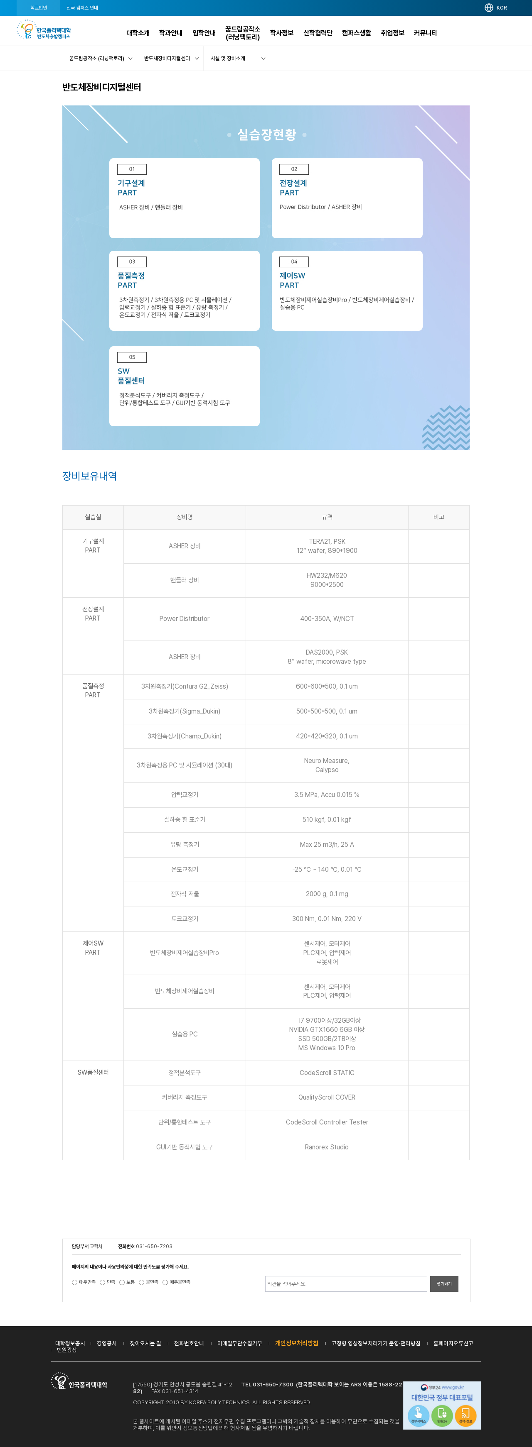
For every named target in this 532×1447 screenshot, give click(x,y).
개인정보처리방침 (296, 1343)
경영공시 (107, 1343)
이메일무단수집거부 (239, 1343)
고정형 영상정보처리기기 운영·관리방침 (376, 1343)
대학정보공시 (70, 1343)
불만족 (152, 1282)
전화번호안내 (189, 1343)
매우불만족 (180, 1282)
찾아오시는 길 (145, 1343)
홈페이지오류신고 (453, 1343)
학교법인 (38, 8)
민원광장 (67, 1350)
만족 (111, 1282)
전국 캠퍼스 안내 (82, 8)
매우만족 (87, 1282)
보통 (130, 1282)
